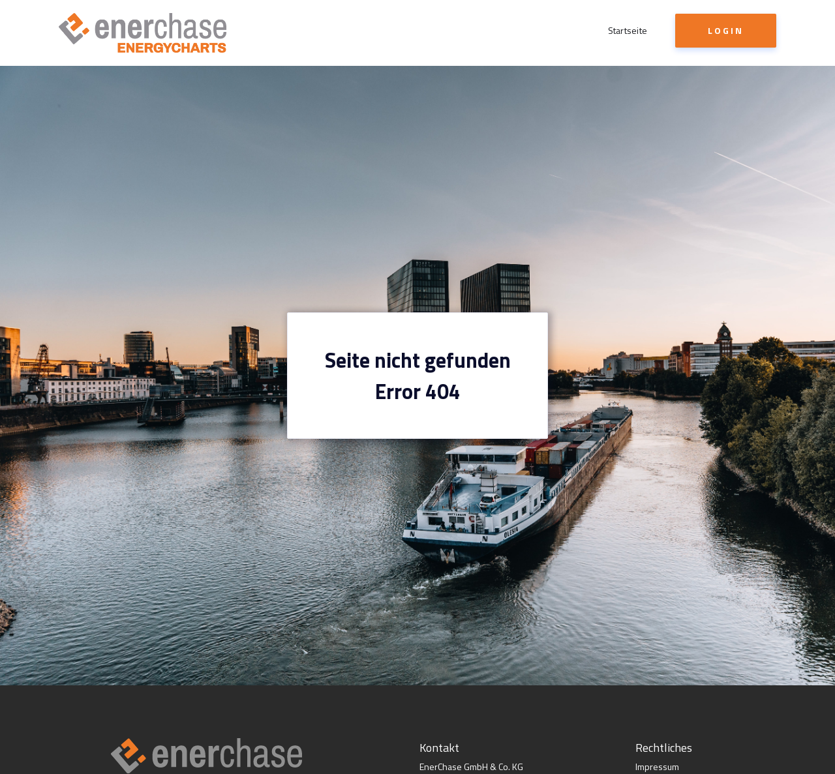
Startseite (628, 30)
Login (726, 30)
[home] (142, 33)
